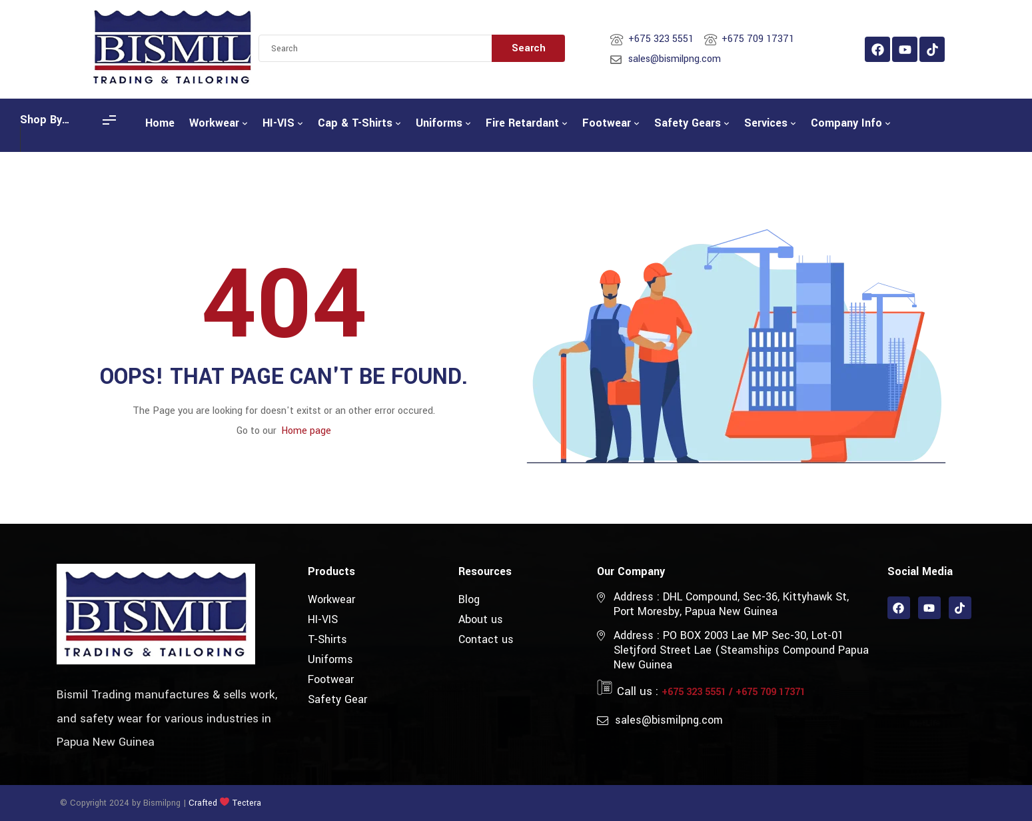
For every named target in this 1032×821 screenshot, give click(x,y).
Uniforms (330, 659)
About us (480, 619)
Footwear (331, 679)
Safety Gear (337, 699)
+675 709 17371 (770, 692)
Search (529, 48)
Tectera (245, 803)
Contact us (486, 639)
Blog (469, 599)
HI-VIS (323, 619)
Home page (306, 431)
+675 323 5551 (694, 692)
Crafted (203, 803)
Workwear (331, 599)
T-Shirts (327, 639)
